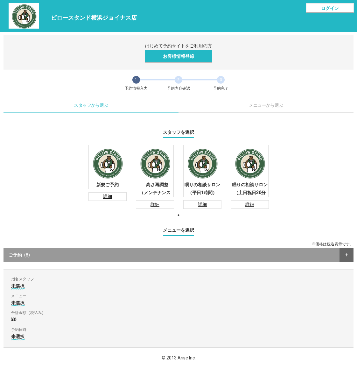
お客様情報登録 (178, 56)
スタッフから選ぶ (91, 105)
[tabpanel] (107, 172)
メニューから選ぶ (266, 105)
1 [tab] (178, 215)
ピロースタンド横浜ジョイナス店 (94, 17)
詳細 (107, 196)
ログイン (330, 8)
